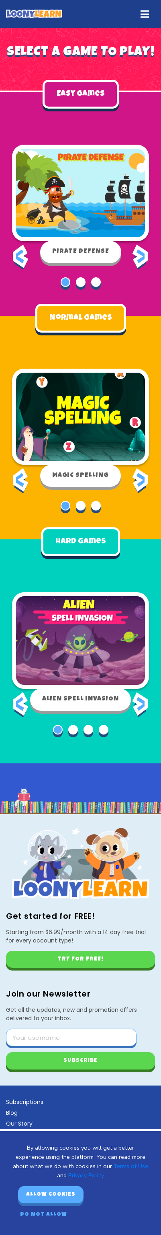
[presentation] (20, 262)
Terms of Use (131, 1166)
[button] (65, 282)
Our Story (19, 1124)
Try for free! (81, 959)
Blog (12, 1113)
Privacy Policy (86, 1175)
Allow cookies (50, 1194)
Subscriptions (24, 1102)
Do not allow (43, 1214)
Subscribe (80, 1060)
